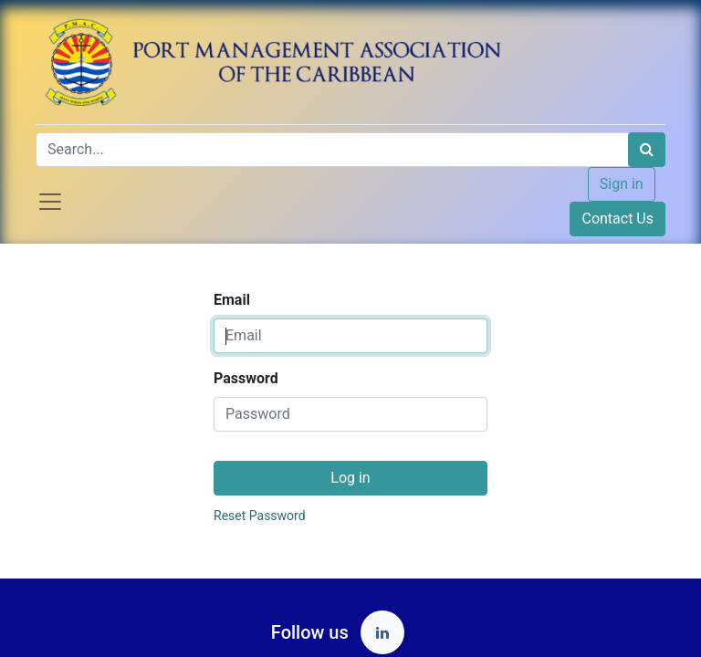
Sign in (621, 184)
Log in (350, 477)
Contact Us (617, 218)
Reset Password (260, 515)
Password (246, 378)
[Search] (646, 149)
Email (232, 299)
